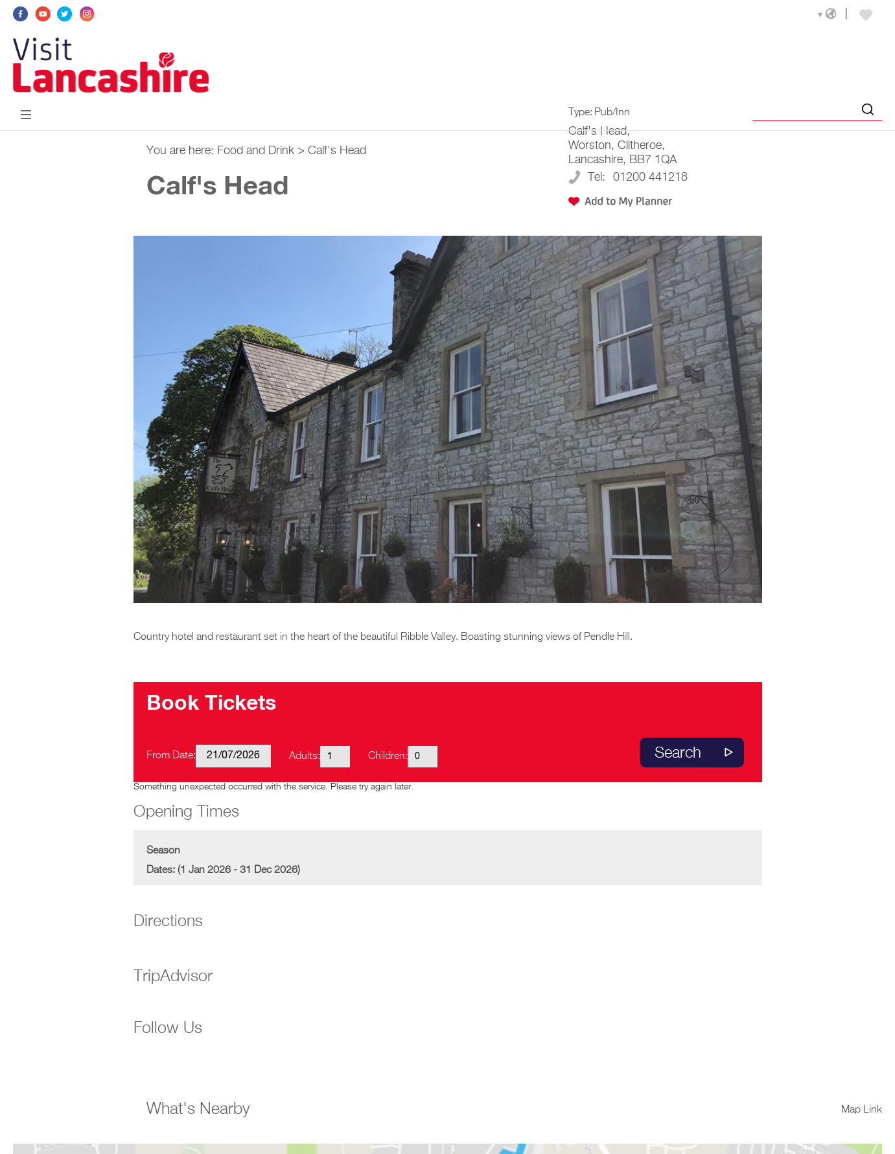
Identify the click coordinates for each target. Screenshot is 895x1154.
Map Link (861, 1110)
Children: (388, 756)
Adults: (304, 756)
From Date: (171, 756)
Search (678, 753)
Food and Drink (255, 151)
